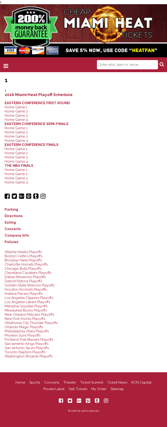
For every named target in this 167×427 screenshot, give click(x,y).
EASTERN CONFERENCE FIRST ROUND (37, 103)
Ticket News (117, 382)
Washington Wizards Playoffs (29, 356)
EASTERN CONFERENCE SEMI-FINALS (36, 124)
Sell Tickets (78, 389)
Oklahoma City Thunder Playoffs (31, 323)
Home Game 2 (16, 111)
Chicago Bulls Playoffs (23, 268)
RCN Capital (141, 382)
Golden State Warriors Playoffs (30, 285)
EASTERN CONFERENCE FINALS (32, 145)
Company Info (17, 235)
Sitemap (117, 389)
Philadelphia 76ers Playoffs (27, 331)
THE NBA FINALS (19, 166)
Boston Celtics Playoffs (23, 256)
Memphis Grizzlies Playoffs (26, 306)
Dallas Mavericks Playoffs (25, 277)
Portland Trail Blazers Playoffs (29, 339)
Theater (69, 382)
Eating (10, 222)
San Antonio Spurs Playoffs (27, 348)
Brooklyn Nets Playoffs (23, 260)
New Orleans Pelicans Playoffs (29, 314)
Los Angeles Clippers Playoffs (29, 298)
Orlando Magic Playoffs (24, 327)
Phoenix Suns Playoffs (22, 335)
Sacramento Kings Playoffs (26, 344)
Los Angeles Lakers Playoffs (27, 302)
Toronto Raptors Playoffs (25, 352)
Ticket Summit (91, 382)
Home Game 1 (16, 107)
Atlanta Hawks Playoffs (23, 252)
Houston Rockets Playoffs (26, 289)
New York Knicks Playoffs (25, 319)
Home (20, 382)
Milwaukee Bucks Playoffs (26, 310)
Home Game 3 (16, 115)
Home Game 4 (16, 120)
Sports (34, 382)
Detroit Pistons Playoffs (23, 281)
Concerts (13, 229)
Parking (11, 209)
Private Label (54, 389)
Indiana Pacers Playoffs (24, 294)
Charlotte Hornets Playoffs (26, 264)
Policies (12, 242)
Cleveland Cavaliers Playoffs (28, 273)
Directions (14, 216)
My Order (98, 389)
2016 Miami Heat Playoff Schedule (39, 94)
